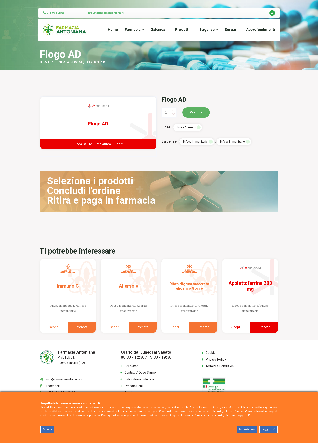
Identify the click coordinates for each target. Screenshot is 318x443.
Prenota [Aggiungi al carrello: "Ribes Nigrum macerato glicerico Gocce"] (203, 327)
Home (113, 29)
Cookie (211, 353)
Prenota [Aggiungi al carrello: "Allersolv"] (142, 327)
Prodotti (182, 29)
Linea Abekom (69, 62)
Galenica (157, 29)
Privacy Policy (216, 359)
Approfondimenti (260, 29)
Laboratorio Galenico (139, 379)
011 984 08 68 (53, 12)
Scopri (54, 327)
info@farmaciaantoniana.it (105, 12)
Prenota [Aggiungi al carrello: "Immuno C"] (82, 327)
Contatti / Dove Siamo (140, 373)
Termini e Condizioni (220, 366)
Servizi (230, 29)
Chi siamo (132, 366)
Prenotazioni (134, 386)
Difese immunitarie (195, 141)
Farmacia (133, 29)
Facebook (53, 386)
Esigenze (207, 29)
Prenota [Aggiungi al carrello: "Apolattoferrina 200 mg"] (264, 327)
